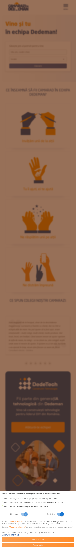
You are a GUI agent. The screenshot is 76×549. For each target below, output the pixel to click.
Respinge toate (38, 539)
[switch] (20, 514)
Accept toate (38, 545)
